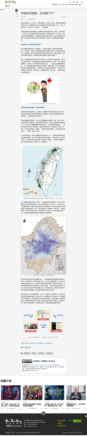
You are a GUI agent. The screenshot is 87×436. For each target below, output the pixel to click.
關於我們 (55, 6)
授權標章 (26, 371)
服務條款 (60, 424)
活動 (67, 6)
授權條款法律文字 (34, 371)
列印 (16, 38)
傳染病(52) (26, 353)
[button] (80, 2)
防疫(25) (34, 353)
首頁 (2, 10)
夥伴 (76, 6)
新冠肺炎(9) (49, 353)
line (16, 32)
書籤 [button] (16, 41)
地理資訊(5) (41, 353)
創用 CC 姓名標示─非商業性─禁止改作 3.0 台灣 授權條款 (43, 365)
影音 (63, 6)
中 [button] (16, 35)
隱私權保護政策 (61, 421)
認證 (80, 6)
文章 (60, 6)
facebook (16, 26)
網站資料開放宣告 (62, 426)
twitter (16, 29)
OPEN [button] (43, 414)
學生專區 (71, 6)
